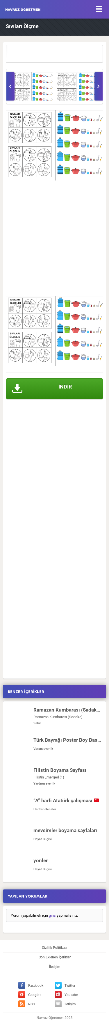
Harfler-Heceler (44, 809)
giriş (52, 915)
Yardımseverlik (44, 783)
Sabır (37, 723)
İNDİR (42, 389)
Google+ (29, 995)
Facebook (30, 985)
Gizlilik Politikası (54, 947)
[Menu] (99, 9)
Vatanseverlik (43, 748)
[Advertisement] (54, 241)
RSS (26, 1004)
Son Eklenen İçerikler (55, 957)
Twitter (65, 985)
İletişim (54, 967)
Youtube (66, 995)
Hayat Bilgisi (42, 839)
